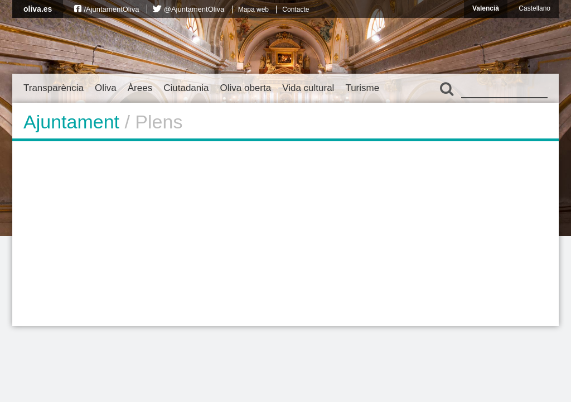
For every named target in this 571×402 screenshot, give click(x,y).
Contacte (295, 9)
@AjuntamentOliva (194, 9)
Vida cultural (308, 88)
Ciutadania (186, 88)
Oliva (106, 88)
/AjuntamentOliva (111, 9)
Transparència (53, 88)
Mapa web (253, 9)
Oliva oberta (245, 88)
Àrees (140, 88)
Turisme (362, 88)
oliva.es (37, 8)
